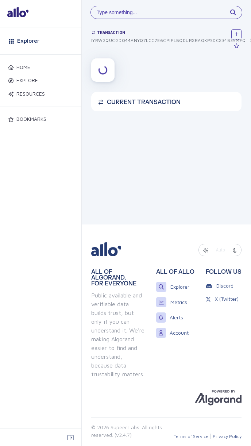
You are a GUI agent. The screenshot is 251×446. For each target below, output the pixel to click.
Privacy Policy (227, 436)
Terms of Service (191, 436)
